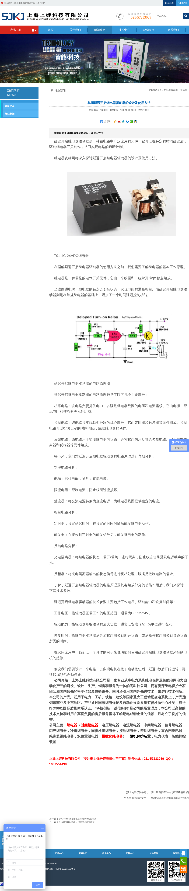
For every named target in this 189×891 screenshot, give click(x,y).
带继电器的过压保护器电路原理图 (30, 3)
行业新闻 (10, 114)
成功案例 (153, 853)
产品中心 (59, 853)
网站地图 (169, 3)
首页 (166, 90)
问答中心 (130, 853)
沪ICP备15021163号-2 (64, 869)
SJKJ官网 (182, 3)
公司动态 (10, 106)
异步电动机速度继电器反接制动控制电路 (170, 798)
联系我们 (177, 853)
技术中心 (106, 853)
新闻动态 (173, 90)
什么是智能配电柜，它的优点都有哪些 (76, 822)
